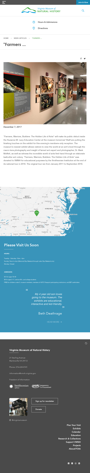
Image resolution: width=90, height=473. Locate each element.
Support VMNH (73, 442)
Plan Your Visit (74, 425)
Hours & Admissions (45, 22)
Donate (38, 409)
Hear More (54, 322)
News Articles (20, 38)
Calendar (76, 432)
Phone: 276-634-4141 (18, 367)
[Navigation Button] (4, 2)
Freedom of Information (19, 380)
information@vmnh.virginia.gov (22, 373)
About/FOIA (75, 449)
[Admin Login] (83, 344)
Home (6, 38)
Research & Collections (69, 438)
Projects (77, 445)
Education (76, 435)
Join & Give (83, 2)
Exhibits (77, 428)
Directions (40, 28)
